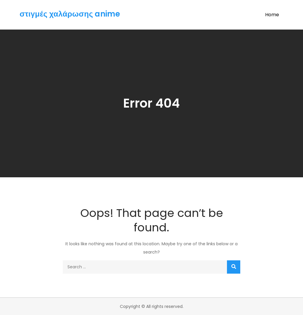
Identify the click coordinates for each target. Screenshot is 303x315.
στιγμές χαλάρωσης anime (70, 14)
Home (272, 14)
